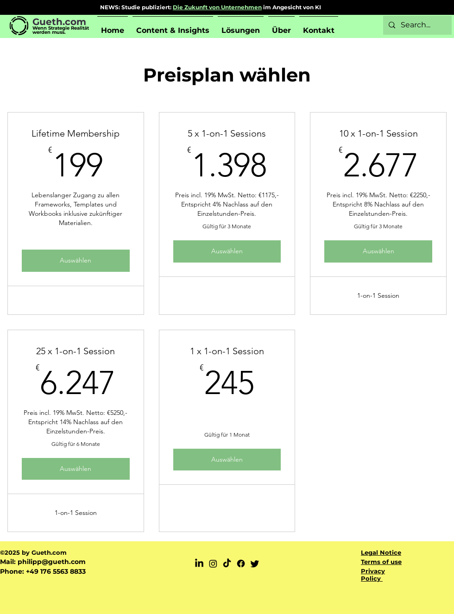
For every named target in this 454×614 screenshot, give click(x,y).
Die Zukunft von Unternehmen (217, 7)
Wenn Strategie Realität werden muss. (60, 30)
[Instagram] (213, 563)
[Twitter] (255, 563)
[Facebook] (241, 563)
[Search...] (416, 25)
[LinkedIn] (199, 563)
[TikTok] (227, 563)
